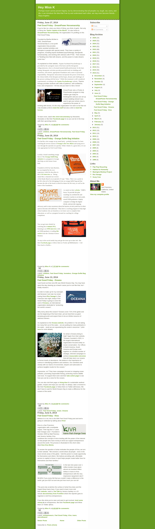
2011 (95, 133)
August (97, 87)
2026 (95, 38)
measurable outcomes (77, 356)
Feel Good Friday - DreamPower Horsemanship (59, 25)
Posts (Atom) (52, 525)
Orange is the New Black (65, 143)
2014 (95, 73)
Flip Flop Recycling (100, 167)
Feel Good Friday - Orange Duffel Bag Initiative (58, 139)
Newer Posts (42, 520)
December (98, 76)
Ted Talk (57, 491)
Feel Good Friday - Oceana (50, 280)
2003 (95, 154)
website (77, 190)
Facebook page (59, 119)
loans (74, 515)
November (98, 79)
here (39, 329)
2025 (95, 41)
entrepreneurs (48, 515)
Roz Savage (51, 296)
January (97, 124)
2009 (95, 139)
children (46, 132)
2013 (95, 127)
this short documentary (61, 117)
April (96, 116)
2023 (95, 46)
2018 (95, 61)
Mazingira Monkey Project (102, 172)
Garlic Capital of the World (57, 30)
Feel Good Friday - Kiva (48, 416)
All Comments (97, 29)
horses (40, 133)
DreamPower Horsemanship (48, 33)
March (97, 119)
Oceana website (58, 323)
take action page (73, 376)
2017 (95, 64)
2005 (95, 148)
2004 (95, 151)
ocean (59, 411)
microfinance (42, 517)
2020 (95, 55)
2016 (95, 67)
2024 (95, 43)
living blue (63, 382)
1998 (95, 160)
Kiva (63, 421)
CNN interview (45, 174)
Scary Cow (97, 177)
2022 (95, 49)
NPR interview (52, 229)
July (96, 90)
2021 (95, 52)
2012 (95, 130)
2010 (95, 136)
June (96, 93)
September (98, 84)
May (96, 113)
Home (62, 520)
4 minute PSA (51, 226)
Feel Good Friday (78, 132)
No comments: (63, 125)
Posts (94, 26)
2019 (95, 58)
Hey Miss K (46, 7)
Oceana (46, 303)
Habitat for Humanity (100, 169)
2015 (95, 70)
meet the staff (58, 108)
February (98, 122)
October (97, 81)
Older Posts (81, 520)
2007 (95, 145)
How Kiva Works (47, 445)
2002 (95, 157)
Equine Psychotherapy (64, 81)
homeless (67, 273)
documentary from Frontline (53, 494)
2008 (95, 142)
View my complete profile (99, 194)
